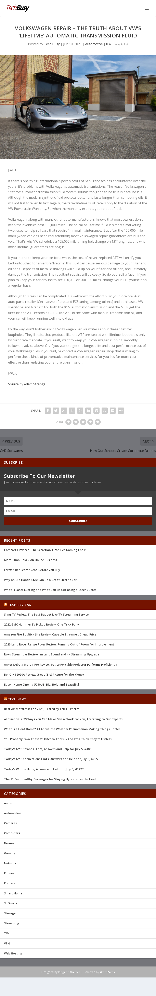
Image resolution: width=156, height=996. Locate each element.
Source (13, 384)
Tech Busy (52, 44)
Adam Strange (35, 384)
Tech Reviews (19, 605)
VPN (7, 943)
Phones (9, 873)
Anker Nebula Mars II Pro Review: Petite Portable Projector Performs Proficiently (60, 664)
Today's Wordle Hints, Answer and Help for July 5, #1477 (43, 769)
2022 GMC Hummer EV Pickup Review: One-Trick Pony (41, 624)
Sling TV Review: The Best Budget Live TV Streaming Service (46, 614)
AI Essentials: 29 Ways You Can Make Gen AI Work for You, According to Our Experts (63, 719)
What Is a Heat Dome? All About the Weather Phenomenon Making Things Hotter (62, 729)
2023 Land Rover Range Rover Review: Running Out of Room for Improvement (59, 644)
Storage (9, 913)
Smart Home (13, 893)
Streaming (11, 923)
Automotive (94, 44)
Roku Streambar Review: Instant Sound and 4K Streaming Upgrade (51, 654)
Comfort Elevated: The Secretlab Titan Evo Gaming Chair (45, 550)
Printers (9, 883)
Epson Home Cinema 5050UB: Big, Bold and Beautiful (41, 684)
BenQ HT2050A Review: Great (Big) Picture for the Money (44, 674)
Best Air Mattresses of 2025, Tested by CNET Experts (41, 709)
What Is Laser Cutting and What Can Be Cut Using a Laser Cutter (50, 590)
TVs (6, 933)
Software (10, 903)
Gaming (9, 853)
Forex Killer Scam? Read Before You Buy (32, 570)
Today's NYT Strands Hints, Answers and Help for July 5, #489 (47, 749)
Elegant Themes (69, 972)
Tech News (17, 699)
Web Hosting (13, 953)
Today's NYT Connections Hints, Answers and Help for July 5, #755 (51, 759)
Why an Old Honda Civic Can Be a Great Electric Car (40, 580)
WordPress (107, 972)
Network (10, 863)
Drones (9, 843)
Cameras (10, 823)
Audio (8, 803)
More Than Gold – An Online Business (30, 560)
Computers (12, 833)
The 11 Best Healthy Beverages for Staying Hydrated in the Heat (50, 779)
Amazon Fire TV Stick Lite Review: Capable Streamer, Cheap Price (50, 634)
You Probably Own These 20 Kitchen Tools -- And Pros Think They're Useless (58, 739)
